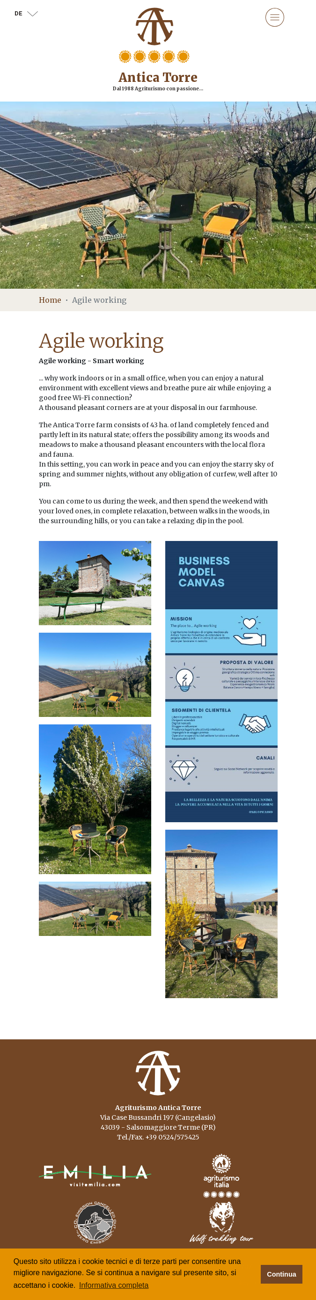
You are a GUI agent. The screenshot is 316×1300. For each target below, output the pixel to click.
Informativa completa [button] (114, 1285)
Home (50, 300)
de (26, 13)
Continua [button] (281, 1274)
